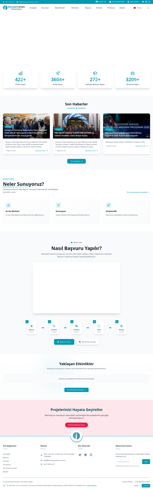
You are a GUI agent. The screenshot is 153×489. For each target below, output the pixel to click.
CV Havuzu (7, 465)
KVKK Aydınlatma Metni (142, 482)
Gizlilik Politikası (91, 485)
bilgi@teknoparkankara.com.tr (55, 460)
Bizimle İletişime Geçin (76, 425)
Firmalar (6, 461)
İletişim (5, 472)
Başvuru (6, 458)
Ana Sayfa (6, 454)
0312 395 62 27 (49, 464)
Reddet (136, 486)
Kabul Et (146, 486)
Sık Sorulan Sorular (10, 468)
